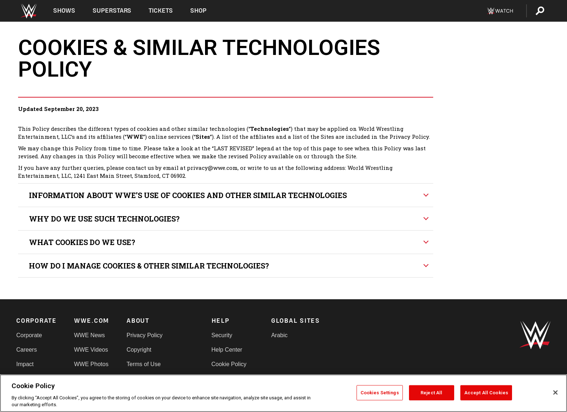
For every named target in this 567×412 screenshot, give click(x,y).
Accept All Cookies (486, 392)
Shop (198, 10)
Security (222, 335)
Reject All (431, 392)
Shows (64, 10)
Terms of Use (144, 364)
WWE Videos (91, 350)
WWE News (89, 335)
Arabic (279, 335)
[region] (283, 393)
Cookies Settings (380, 392)
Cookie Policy (229, 364)
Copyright (139, 350)
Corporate (29, 335)
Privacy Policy (145, 335)
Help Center (227, 350)
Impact (25, 364)
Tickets (161, 10)
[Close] (555, 392)
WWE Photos (91, 364)
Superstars (112, 10)
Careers (26, 350)
